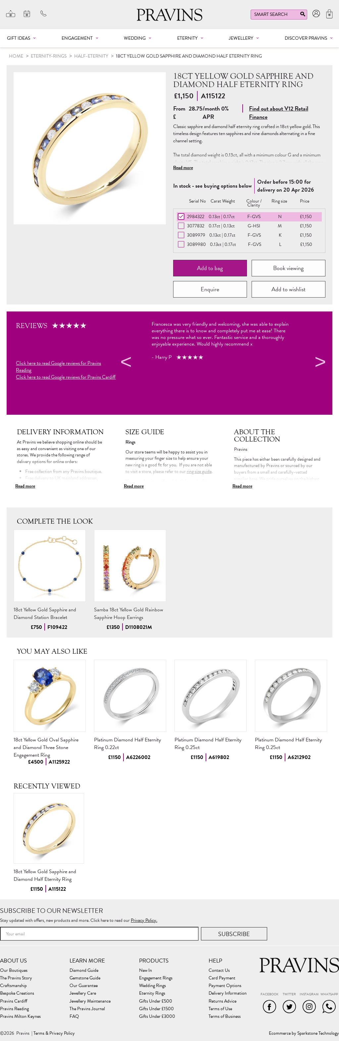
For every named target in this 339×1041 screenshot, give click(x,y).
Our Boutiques (13, 970)
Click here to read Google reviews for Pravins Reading (58, 367)
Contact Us (219, 970)
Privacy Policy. (144, 920)
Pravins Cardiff (13, 1001)
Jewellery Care (83, 993)
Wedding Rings (152, 985)
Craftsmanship (13, 985)
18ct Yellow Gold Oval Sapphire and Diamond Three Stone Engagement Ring (46, 747)
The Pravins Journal (87, 1009)
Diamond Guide (84, 970)
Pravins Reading (14, 1009)
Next (319, 363)
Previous (125, 363)
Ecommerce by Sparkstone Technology (304, 1033)
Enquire (210, 289)
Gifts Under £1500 (156, 1009)
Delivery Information (228, 993)
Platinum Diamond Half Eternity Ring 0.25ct (207, 743)
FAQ (74, 1016)
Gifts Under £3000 (157, 1016)
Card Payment (222, 978)
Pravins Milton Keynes (20, 1016)
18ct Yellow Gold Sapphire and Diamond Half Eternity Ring (45, 875)
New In (145, 970)
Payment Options (225, 985)
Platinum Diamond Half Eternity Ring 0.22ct (127, 743)
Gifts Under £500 (155, 1001)
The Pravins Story (16, 978)
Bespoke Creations (17, 993)
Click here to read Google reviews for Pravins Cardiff (66, 377)
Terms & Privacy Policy (54, 1033)
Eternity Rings (152, 993)
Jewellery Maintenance (90, 1001)
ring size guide (199, 471)
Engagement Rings (155, 978)
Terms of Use (220, 1009)
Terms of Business (225, 1016)
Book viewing (288, 267)
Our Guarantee (84, 985)
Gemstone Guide (85, 978)
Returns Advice (222, 1001)
